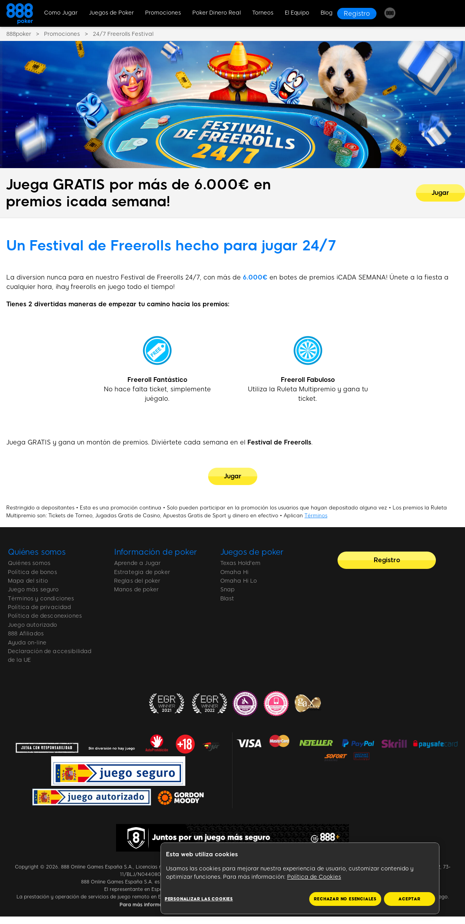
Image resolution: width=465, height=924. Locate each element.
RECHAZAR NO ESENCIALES (345, 899)
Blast (227, 598)
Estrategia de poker (142, 572)
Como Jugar (61, 12)
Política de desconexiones (45, 616)
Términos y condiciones (41, 598)
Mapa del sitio (28, 581)
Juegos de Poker (111, 12)
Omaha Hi (234, 572)
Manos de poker (136, 589)
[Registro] (356, 13)
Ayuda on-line (27, 642)
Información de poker (155, 552)
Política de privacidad (39, 607)
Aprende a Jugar (137, 563)
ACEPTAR (410, 899)
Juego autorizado (32, 625)
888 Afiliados (26, 633)
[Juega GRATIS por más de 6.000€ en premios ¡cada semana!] (440, 193)
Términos (315, 515)
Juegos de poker (252, 552)
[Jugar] (232, 476)
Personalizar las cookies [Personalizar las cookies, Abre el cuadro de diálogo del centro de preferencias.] (199, 899)
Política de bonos (32, 572)
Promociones (163, 12)
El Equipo (297, 12)
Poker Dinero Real (216, 12)
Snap (227, 589)
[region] (300, 879)
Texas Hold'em (240, 563)
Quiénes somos (37, 552)
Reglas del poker (137, 581)
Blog (326, 12)
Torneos (262, 12)
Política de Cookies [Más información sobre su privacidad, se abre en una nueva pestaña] (314, 877)
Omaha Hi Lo (238, 581)
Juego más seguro (33, 589)
